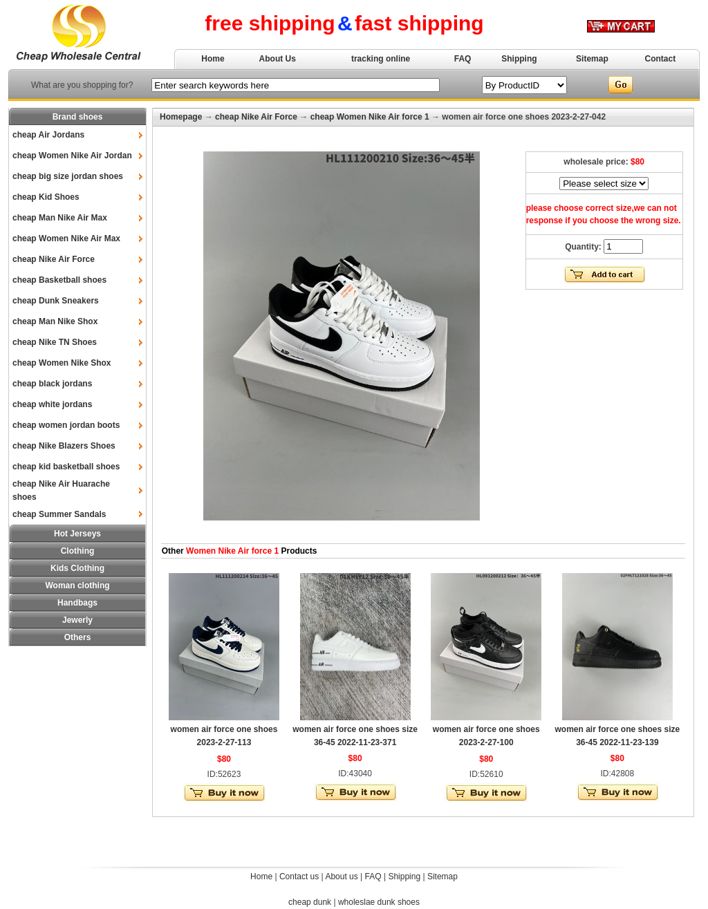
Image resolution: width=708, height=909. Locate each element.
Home (212, 59)
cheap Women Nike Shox (61, 363)
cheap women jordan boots (66, 425)
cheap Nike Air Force (53, 259)
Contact (660, 59)
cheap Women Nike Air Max (66, 238)
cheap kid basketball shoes (66, 466)
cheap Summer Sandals (59, 514)
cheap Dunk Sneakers (55, 301)
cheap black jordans (52, 383)
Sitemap (592, 59)
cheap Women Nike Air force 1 (369, 117)
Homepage (181, 117)
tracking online (380, 59)
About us (341, 876)
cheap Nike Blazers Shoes (63, 446)
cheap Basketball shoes (59, 280)
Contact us (299, 876)
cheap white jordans (52, 404)
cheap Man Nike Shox (54, 321)
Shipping (519, 59)
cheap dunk (309, 902)
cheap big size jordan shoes (67, 176)
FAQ (463, 59)
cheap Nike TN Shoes (54, 342)
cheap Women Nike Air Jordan (72, 155)
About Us (277, 59)
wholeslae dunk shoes (379, 902)
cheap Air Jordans (48, 135)
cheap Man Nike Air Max (59, 218)
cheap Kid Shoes (46, 197)
